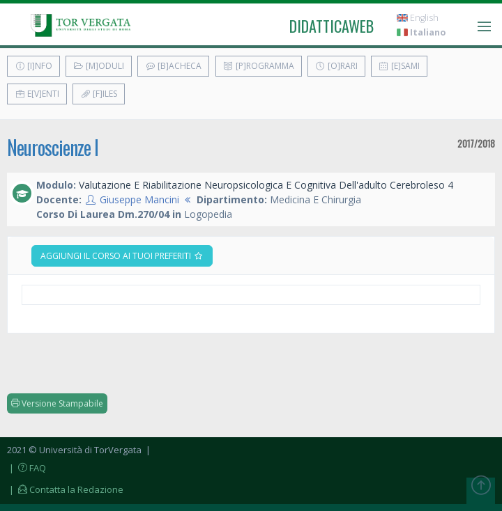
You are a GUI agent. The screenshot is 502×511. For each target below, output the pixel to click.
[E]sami (399, 66)
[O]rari (336, 66)
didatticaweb (331, 26)
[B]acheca (173, 66)
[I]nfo (33, 66)
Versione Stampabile (57, 403)
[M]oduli (98, 66)
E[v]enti (37, 94)
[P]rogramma (258, 66)
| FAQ (26, 468)
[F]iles (98, 94)
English (418, 18)
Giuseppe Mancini (139, 199)
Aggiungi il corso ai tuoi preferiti (122, 256)
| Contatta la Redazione (65, 489)
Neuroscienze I (52, 147)
